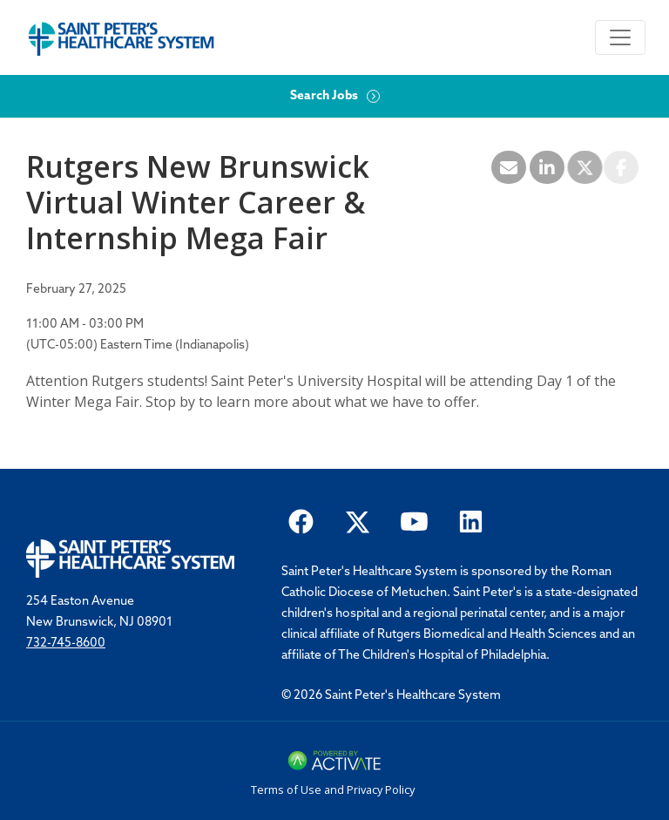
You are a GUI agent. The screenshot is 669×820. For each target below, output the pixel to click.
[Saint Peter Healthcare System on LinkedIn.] (470, 520)
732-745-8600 (65, 643)
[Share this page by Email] (508, 167)
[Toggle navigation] (620, 37)
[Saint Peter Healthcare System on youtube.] (414, 520)
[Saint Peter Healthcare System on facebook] (301, 520)
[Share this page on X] (584, 167)
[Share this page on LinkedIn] (547, 167)
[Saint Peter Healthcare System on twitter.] (357, 520)
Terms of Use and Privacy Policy (333, 789)
